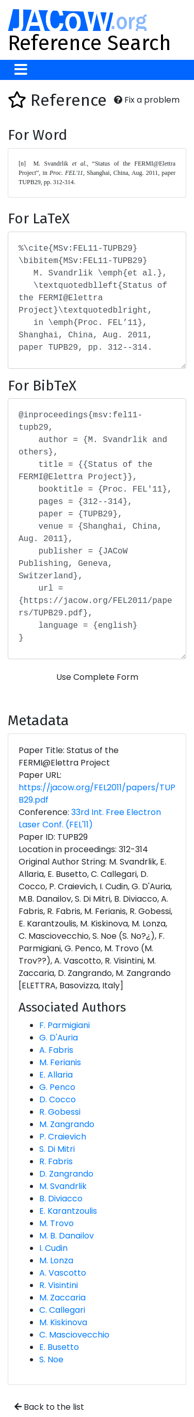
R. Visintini (58, 1285)
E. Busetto (59, 1347)
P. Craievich (62, 1137)
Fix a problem (147, 100)
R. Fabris (56, 1161)
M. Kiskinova (63, 1322)
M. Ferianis (60, 1062)
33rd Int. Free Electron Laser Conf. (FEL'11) (90, 818)
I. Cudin (53, 1248)
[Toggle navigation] (21, 70)
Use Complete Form (97, 677)
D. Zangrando (66, 1174)
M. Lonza (56, 1260)
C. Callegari (62, 1310)
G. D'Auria (58, 1038)
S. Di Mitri (57, 1149)
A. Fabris (56, 1050)
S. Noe (51, 1359)
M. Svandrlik (63, 1186)
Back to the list (49, 1407)
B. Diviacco (61, 1198)
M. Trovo (56, 1223)
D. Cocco (57, 1099)
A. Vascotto (62, 1273)
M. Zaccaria (62, 1298)
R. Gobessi (59, 1112)
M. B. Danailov (66, 1236)
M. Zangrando (66, 1124)
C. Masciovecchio (74, 1335)
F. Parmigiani (64, 1025)
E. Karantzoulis (68, 1211)
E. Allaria (56, 1075)
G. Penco (57, 1087)
